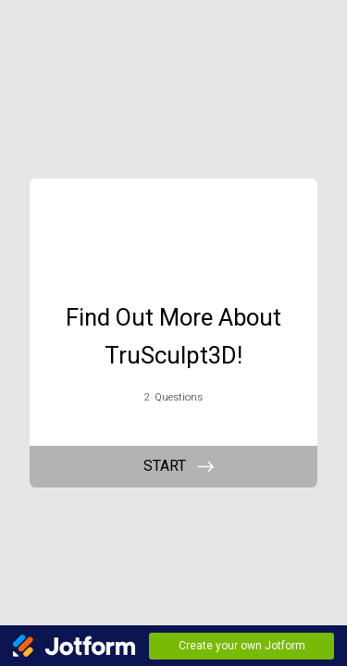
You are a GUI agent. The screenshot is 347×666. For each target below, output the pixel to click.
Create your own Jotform (242, 645)
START (164, 466)
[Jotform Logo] (74, 645)
